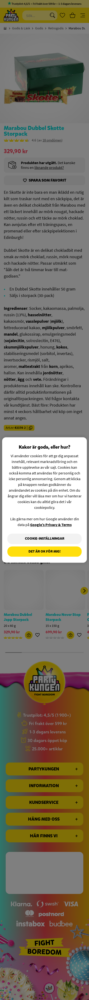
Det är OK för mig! (44, 551)
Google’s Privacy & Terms (51, 524)
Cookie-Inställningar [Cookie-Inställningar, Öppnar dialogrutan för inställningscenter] (44, 538)
